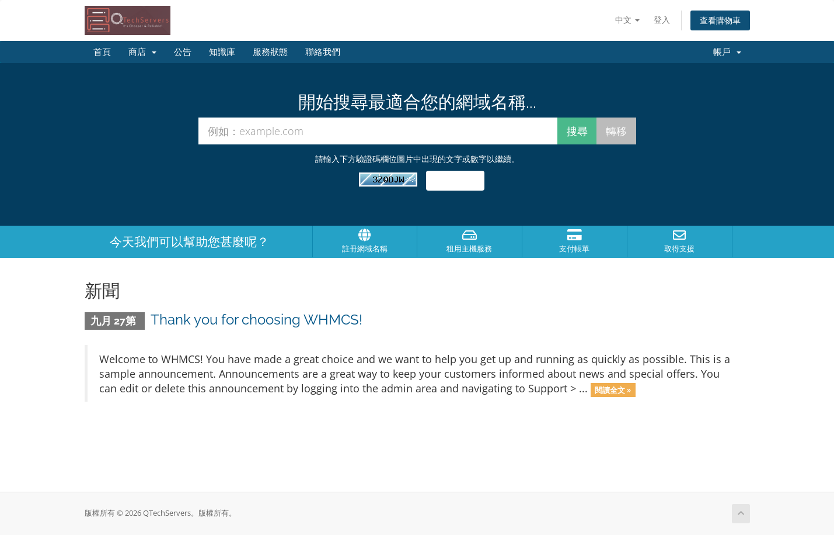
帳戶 (727, 52)
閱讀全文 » (613, 389)
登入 (662, 19)
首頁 (102, 52)
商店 (142, 52)
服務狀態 (270, 52)
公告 (182, 52)
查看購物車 (720, 20)
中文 (627, 19)
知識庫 (222, 52)
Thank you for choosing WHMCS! (256, 319)
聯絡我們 (322, 52)
